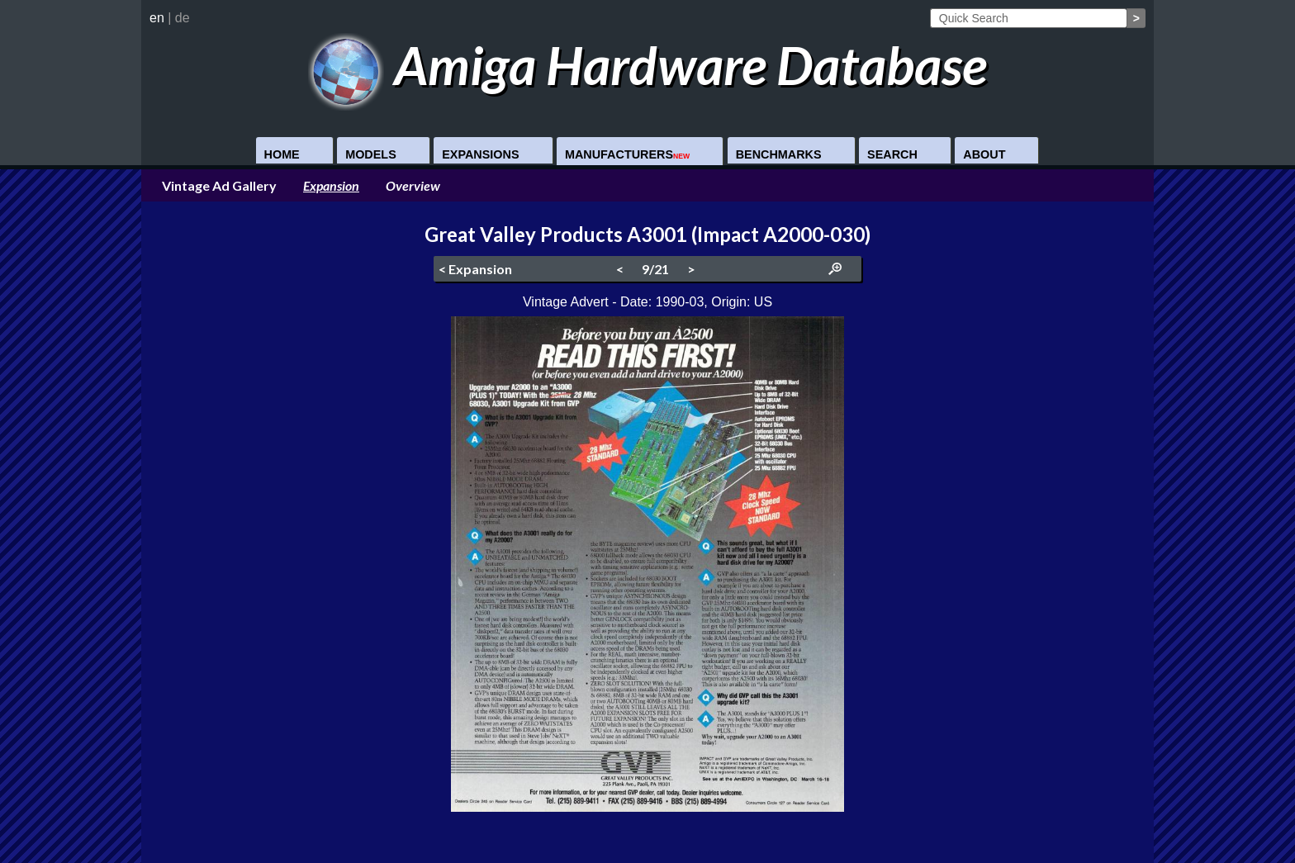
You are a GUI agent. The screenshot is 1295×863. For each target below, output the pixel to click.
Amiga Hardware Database (648, 65)
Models (370, 154)
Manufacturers (627, 154)
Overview (413, 185)
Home (282, 154)
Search (892, 154)
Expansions (480, 154)
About (984, 154)
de (182, 18)
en (156, 18)
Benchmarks (779, 154)
